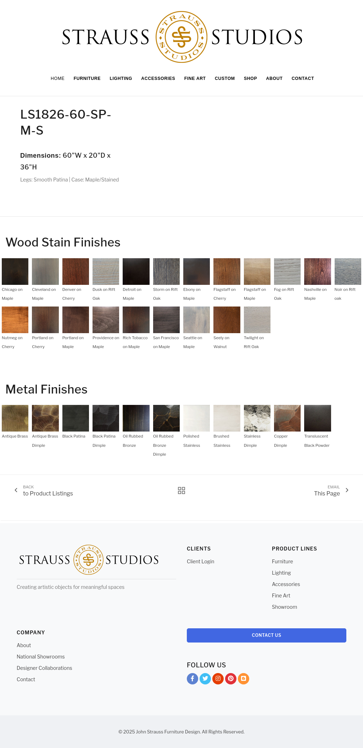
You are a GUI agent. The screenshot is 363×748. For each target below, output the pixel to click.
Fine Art (281, 595)
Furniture (282, 561)
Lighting (281, 573)
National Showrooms (41, 657)
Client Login (200, 561)
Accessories (286, 584)
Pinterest (230, 680)
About (24, 645)
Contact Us (266, 635)
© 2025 (126, 732)
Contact (26, 679)
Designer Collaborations (44, 668)
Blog (243, 680)
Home (53, 78)
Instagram (218, 680)
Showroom (284, 607)
